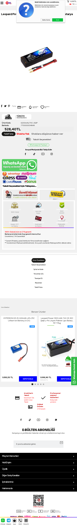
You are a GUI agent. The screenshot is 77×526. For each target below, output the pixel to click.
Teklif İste (8, 134)
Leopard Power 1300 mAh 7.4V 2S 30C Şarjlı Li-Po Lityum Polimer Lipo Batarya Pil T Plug (57, 320)
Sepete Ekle (28, 379)
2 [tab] (35, 384)
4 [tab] (41, 384)
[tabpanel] (19, 349)
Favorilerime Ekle (44, 107)
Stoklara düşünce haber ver (47, 133)
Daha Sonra (46, 20)
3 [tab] (38, 384)
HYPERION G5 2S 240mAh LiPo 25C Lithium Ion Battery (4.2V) (19, 319)
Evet (57, 20)
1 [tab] (32, 384)
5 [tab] (43, 384)
